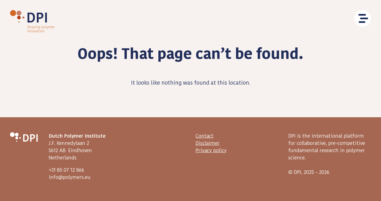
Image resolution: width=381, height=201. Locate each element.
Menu (362, 18)
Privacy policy (211, 150)
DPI (32, 21)
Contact (204, 135)
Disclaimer (208, 143)
